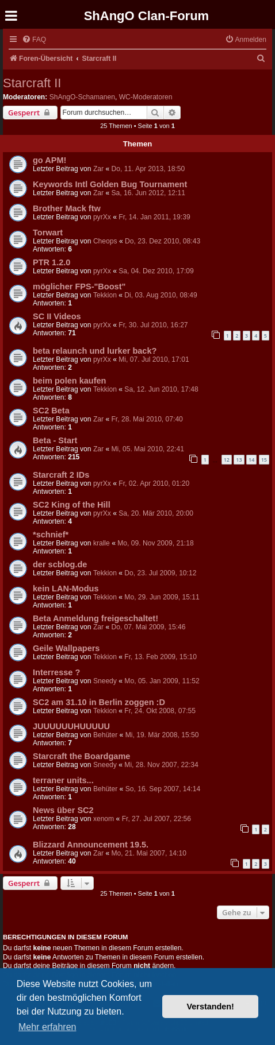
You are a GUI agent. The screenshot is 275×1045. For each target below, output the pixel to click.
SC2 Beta (51, 410)
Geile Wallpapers (66, 648)
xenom (103, 819)
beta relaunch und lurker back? (94, 350)
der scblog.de (60, 564)
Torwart (48, 232)
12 (227, 459)
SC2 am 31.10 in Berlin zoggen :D (99, 702)
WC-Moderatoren (146, 97)
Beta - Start (55, 440)
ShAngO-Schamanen (82, 97)
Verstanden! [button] (210, 1006)
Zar (98, 169)
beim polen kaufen (69, 380)
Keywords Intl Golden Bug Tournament (110, 184)
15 (264, 459)
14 (251, 459)
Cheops (105, 241)
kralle (101, 543)
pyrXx (102, 217)
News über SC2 (63, 810)
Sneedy (105, 681)
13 (239, 459)
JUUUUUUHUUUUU (71, 726)
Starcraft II (32, 83)
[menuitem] (34, 40)
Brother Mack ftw (67, 208)
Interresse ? (56, 672)
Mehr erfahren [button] (47, 1027)
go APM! (49, 160)
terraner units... (63, 780)
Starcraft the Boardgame (81, 756)
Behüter (105, 735)
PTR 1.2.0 (51, 262)
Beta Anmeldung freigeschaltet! (95, 618)
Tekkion (105, 295)
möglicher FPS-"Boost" (79, 286)
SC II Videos (57, 316)
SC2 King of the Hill (71, 504)
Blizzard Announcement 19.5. (90, 844)
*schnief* (50, 534)
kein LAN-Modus (66, 588)
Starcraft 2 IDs (61, 474)
